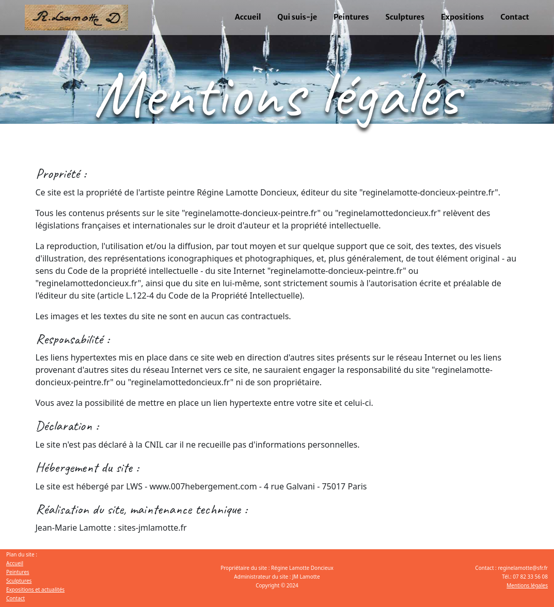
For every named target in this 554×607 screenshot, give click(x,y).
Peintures (351, 17)
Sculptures (405, 17)
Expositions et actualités (35, 589)
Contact (514, 17)
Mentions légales (527, 585)
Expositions (462, 17)
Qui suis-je (297, 17)
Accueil (248, 17)
